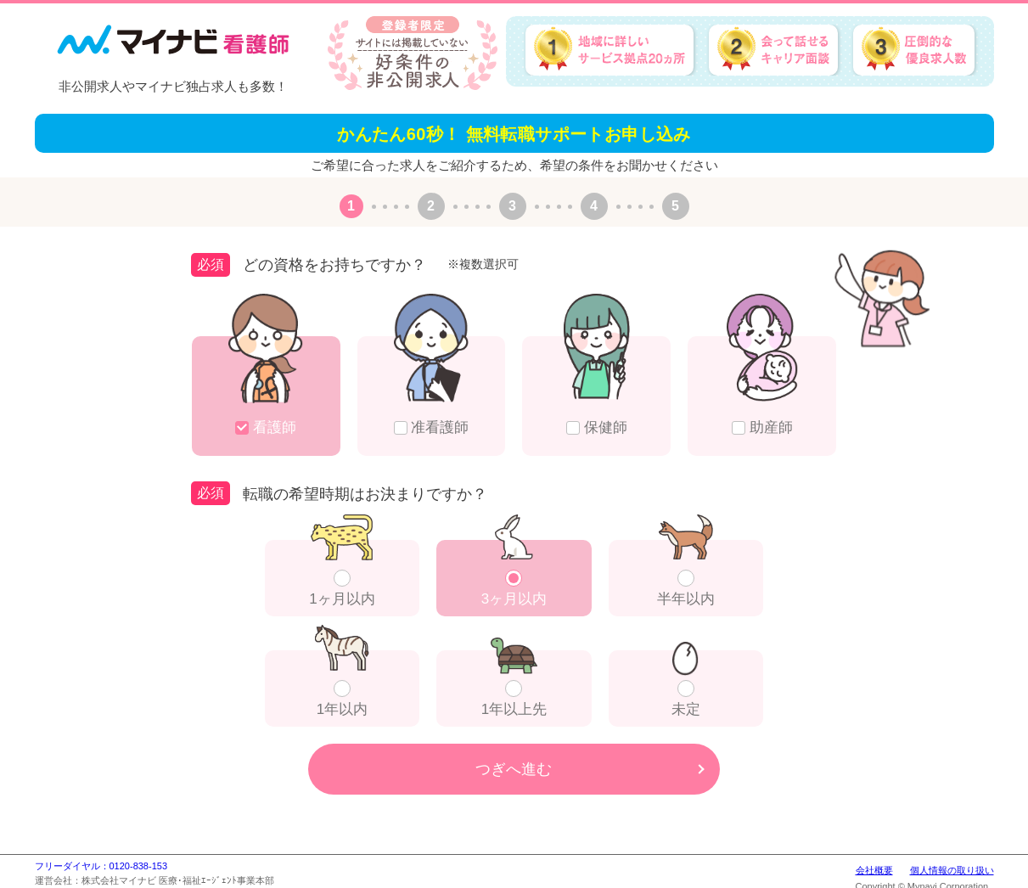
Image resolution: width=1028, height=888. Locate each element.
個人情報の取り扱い (952, 870)
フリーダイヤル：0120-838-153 (101, 866)
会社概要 (874, 870)
